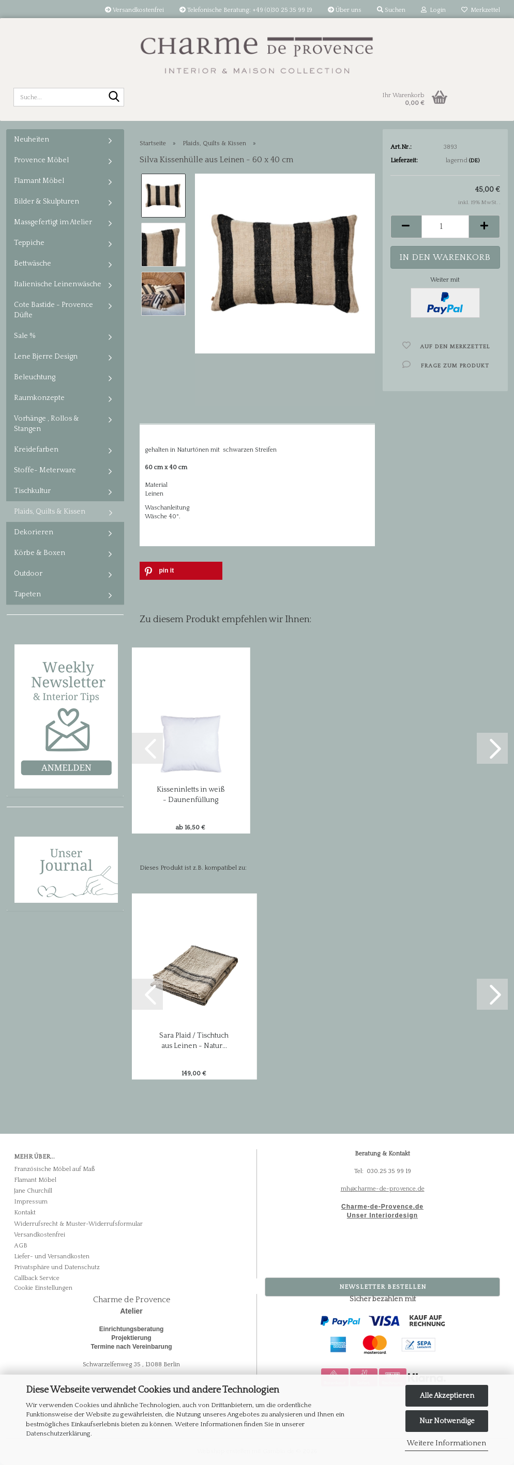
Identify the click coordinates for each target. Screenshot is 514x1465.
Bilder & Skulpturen (46, 201)
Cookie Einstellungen (43, 1288)
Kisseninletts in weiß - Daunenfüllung (191, 794)
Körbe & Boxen (39, 553)
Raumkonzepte (39, 398)
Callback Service (36, 1278)
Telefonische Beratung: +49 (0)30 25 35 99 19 (245, 10)
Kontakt (25, 1212)
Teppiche (29, 243)
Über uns (344, 10)
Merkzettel (480, 10)
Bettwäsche (32, 263)
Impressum (31, 1201)
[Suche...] (114, 97)
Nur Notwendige (447, 1421)
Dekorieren (33, 532)
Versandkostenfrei (134, 10)
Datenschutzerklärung (58, 1433)
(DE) (474, 161)
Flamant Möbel (39, 181)
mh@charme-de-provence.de (383, 1188)
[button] (405, 226)
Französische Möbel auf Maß (54, 1169)
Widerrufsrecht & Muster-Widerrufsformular (78, 1224)
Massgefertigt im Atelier (53, 222)
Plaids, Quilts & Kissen (49, 511)
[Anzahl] (445, 226)
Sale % (25, 336)
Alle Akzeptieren (447, 1396)
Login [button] (433, 10)
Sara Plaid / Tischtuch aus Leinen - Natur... (194, 1040)
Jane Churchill (33, 1191)
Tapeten (27, 594)
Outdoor (28, 573)
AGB (20, 1245)
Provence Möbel (41, 160)
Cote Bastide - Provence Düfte (53, 310)
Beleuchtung (34, 377)
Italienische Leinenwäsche (57, 284)
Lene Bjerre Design (46, 356)
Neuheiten (31, 139)
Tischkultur (32, 491)
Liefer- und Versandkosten (51, 1256)
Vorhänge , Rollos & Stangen (46, 423)
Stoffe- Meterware (45, 470)
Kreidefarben (36, 449)
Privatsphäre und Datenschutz (57, 1267)
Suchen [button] (391, 10)
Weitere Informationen (446, 1443)
